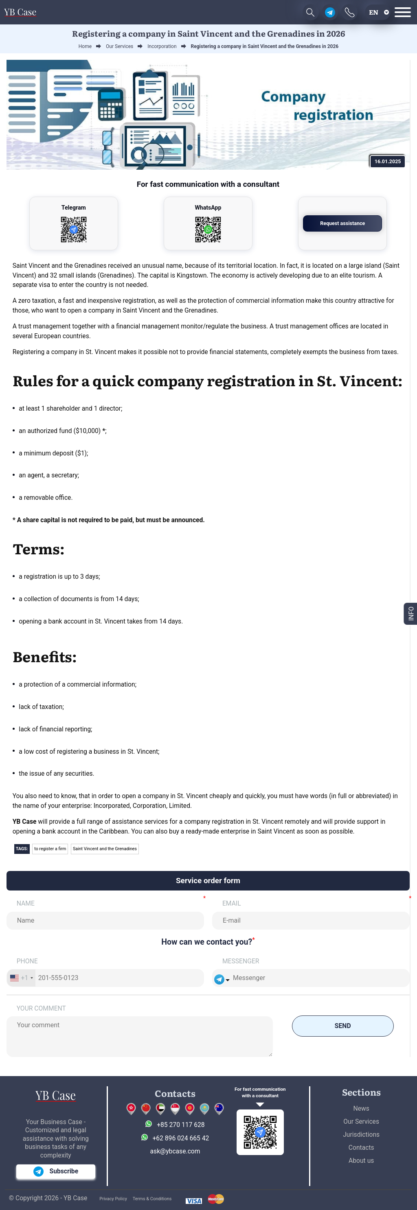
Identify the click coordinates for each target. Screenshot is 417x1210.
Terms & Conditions (152, 1198)
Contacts (361, 1147)
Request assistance (342, 223)
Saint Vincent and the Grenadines (105, 848)
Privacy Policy (113, 1198)
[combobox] (21, 978)
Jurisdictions (361, 1134)
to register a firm (50, 848)
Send (343, 1026)
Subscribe (56, 1171)
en (373, 12)
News (361, 1108)
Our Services (361, 1121)
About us (361, 1160)
